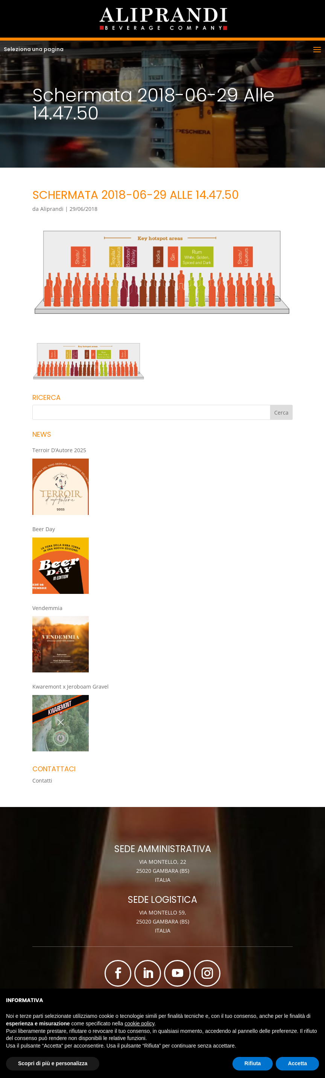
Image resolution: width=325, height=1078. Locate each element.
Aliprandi (52, 208)
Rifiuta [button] (253, 1063)
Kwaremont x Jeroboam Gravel (70, 686)
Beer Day (43, 529)
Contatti (42, 780)
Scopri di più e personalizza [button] (52, 1063)
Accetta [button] (297, 1063)
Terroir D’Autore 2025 (59, 450)
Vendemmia (47, 608)
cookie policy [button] (139, 1023)
